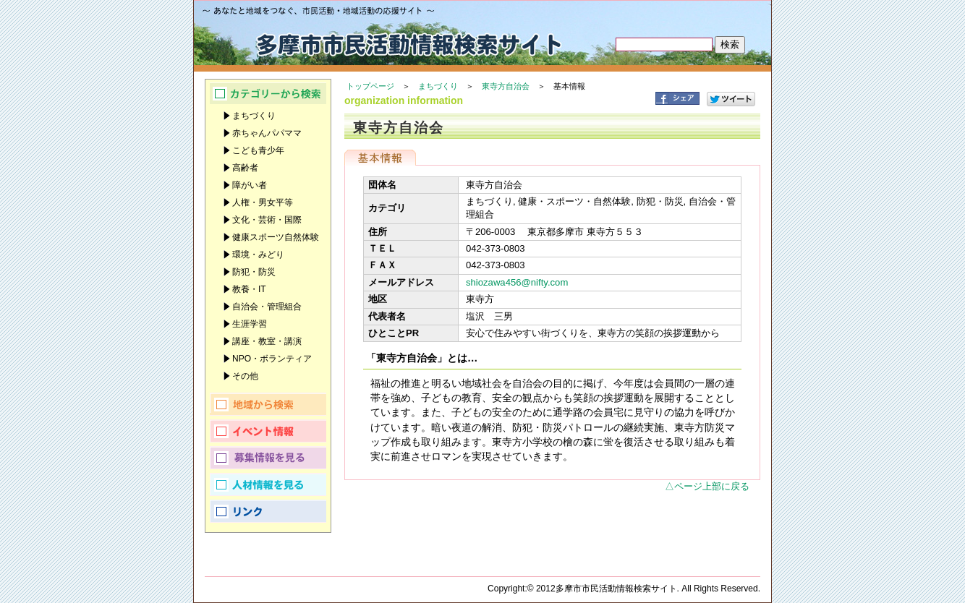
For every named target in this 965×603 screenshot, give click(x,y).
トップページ (370, 86)
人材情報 (268, 484)
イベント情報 (268, 430)
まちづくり (438, 86)
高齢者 (245, 168)
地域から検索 (268, 404)
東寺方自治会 (506, 86)
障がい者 (249, 185)
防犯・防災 (254, 272)
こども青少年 (258, 150)
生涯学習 (249, 324)
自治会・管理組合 (267, 307)
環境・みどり (258, 254)
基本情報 (380, 158)
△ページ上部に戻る (707, 486)
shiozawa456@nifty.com (517, 282)
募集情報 (268, 457)
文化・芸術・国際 (267, 220)
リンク (268, 511)
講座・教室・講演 (267, 341)
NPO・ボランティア (272, 359)
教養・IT (249, 289)
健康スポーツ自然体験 (275, 237)
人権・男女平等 (262, 202)
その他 (245, 376)
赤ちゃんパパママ (267, 133)
